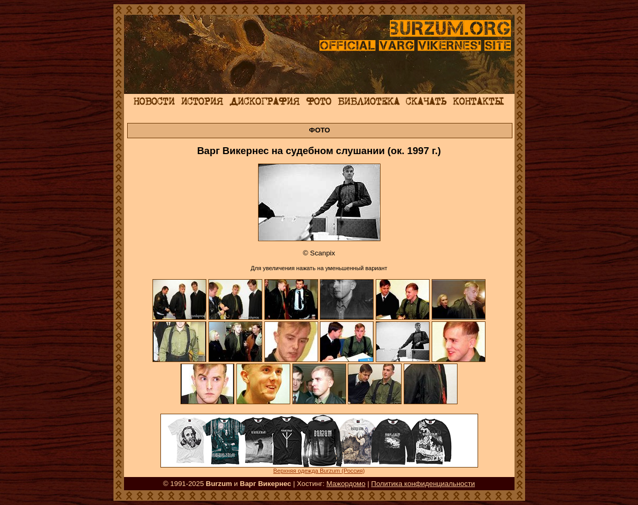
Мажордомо (346, 484)
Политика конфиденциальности (423, 484)
